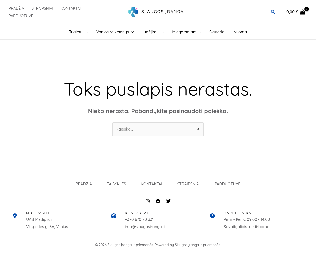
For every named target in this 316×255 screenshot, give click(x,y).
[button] (273, 12)
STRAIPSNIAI (189, 184)
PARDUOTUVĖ (21, 15)
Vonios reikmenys (115, 31)
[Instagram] (147, 202)
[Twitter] (168, 202)
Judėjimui (152, 31)
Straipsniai (42, 8)
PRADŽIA (16, 8)
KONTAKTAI (151, 184)
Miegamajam (186, 31)
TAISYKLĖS (115, 184)
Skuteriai (217, 31)
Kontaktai (70, 8)
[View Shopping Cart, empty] (295, 12)
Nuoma (240, 31)
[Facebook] (158, 202)
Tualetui (78, 31)
